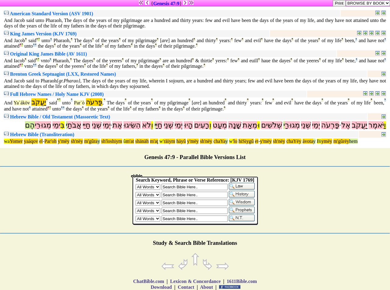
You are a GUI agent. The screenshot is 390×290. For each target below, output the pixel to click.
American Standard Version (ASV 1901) (48, 13)
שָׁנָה (234, 125)
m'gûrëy (341, 141)
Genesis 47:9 (166, 3)
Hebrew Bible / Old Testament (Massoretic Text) (57, 116)
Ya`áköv (22, 102)
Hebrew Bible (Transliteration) (39, 134)
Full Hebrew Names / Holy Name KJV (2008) (54, 94)
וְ (210, 125)
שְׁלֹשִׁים (271, 125)
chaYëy (293, 141)
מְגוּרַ (292, 125)
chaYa (219, 141)
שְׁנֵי (306, 125)
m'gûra (91, 141)
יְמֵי (316, 125)
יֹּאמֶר (376, 125)
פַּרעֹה (94, 102)
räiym (169, 141)
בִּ (62, 125)
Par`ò (79, 102)
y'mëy (63, 141)
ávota (308, 141)
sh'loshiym (111, 141)
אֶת (117, 125)
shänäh (142, 141)
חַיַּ (159, 125)
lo (235, 141)
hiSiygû (246, 141)
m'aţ (154, 141)
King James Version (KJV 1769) (40, 33)
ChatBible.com (148, 281)
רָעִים (201, 125)
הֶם (30, 125)
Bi (319, 141)
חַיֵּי (86, 125)
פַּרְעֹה (330, 125)
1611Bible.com (241, 281)
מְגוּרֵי (43, 125)
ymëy (326, 141)
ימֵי (56, 125)
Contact (185, 287)
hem (353, 141)
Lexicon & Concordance (195, 281)
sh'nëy (77, 141)
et (257, 141)
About (206, 287)
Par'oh (50, 141)
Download (161, 287)
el (41, 141)
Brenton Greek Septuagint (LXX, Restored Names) (60, 74)
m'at (130, 141)
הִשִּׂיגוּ (132, 125)
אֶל (345, 125)
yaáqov (31, 141)
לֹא (146, 125)
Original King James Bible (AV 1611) (45, 53)
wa (7, 141)
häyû (181, 141)
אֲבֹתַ (74, 125)
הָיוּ (188, 125)
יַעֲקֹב (38, 102)
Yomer (16, 141)
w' (161, 141)
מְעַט (220, 125)
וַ (385, 125)
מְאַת (250, 125)
